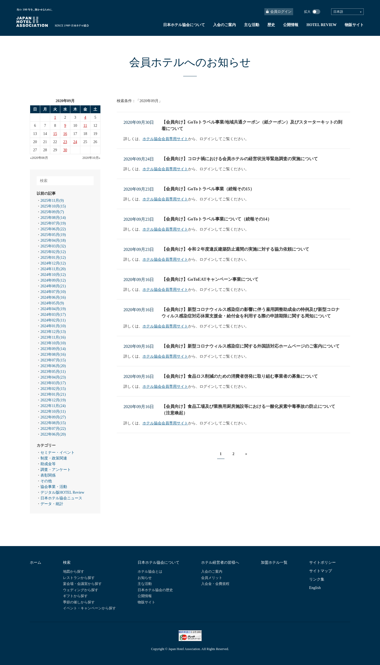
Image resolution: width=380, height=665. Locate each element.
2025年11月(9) (52, 200)
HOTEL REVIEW (321, 25)
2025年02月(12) (53, 252)
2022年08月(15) (53, 423)
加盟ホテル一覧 (274, 562)
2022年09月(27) (53, 417)
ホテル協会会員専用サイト (165, 139)
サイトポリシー (322, 562)
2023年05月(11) (53, 372)
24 (75, 142)
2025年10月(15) (53, 206)
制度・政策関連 (53, 458)
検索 (67, 562)
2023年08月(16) (53, 354)
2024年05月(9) (52, 303)
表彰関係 (48, 475)
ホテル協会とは (150, 571)
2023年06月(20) (53, 366)
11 (85, 126)
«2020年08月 (39, 158)
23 (65, 142)
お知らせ (145, 578)
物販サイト (354, 25)
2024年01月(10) (53, 326)
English (315, 588)
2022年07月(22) (53, 429)
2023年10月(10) (53, 343)
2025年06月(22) (53, 229)
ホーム (35, 562)
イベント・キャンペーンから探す (89, 608)
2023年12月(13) (53, 332)
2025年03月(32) (53, 246)
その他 (46, 481)
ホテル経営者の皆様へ (220, 562)
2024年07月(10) (53, 292)
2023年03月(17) (53, 383)
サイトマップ (320, 571)
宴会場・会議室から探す (82, 584)
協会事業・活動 (53, 487)
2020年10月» (91, 158)
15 (55, 134)
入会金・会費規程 (215, 584)
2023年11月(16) (53, 337)
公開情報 (290, 25)
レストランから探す (79, 578)
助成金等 (48, 464)
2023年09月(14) (53, 349)
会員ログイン (279, 12)
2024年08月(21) (53, 286)
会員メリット (211, 578)
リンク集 (316, 579)
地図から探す (73, 571)
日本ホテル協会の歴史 (155, 590)
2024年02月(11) (53, 320)
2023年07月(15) (53, 360)
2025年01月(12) (53, 258)
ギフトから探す (75, 596)
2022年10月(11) (53, 411)
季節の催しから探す (79, 602)
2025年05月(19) (53, 235)
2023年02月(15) (53, 389)
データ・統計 (51, 504)
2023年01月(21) (53, 394)
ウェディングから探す (80, 590)
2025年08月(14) (53, 218)
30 (65, 150)
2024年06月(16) (53, 297)
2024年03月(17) (53, 315)
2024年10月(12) (53, 275)
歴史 (271, 25)
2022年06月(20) (53, 434)
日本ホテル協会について (184, 25)
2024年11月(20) (53, 269)
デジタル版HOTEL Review (62, 492)
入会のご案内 (224, 25)
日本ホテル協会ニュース (61, 498)
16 (65, 134)
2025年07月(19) (53, 223)
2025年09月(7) (52, 212)
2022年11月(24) (53, 406)
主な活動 (251, 25)
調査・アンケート (55, 470)
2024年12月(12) (53, 263)
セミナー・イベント (57, 452)
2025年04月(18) (53, 240)
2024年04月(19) (53, 309)
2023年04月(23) (53, 377)
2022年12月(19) (53, 400)
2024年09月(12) (53, 280)
